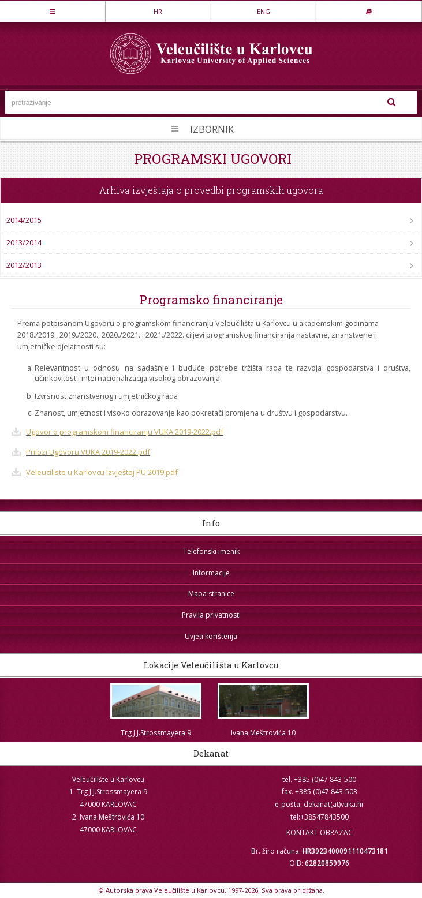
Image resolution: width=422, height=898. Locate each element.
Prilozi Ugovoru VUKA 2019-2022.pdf (88, 452)
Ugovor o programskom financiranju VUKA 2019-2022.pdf (124, 431)
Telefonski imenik (211, 551)
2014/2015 (24, 220)
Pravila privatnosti (211, 615)
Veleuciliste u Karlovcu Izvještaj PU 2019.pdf (102, 472)
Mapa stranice (211, 593)
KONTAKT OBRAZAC (319, 832)
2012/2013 (24, 265)
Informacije (211, 573)
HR (158, 11)
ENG (263, 11)
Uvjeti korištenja (211, 636)
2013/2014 (24, 242)
